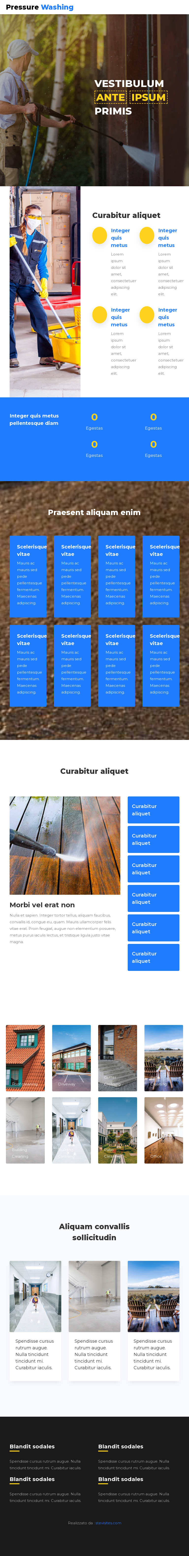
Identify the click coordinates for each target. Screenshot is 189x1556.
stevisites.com (108, 1523)
